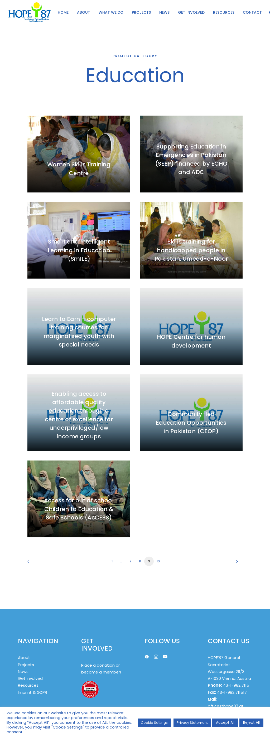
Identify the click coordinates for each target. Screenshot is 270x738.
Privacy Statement (192, 722)
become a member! (101, 672)
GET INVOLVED (191, 12)
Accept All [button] (225, 722)
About (24, 657)
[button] (146, 657)
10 (158, 561)
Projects (26, 664)
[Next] (235, 563)
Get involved (30, 678)
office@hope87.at (226, 706)
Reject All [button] (251, 722)
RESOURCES (223, 12)
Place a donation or (100, 665)
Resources (28, 685)
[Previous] (34, 563)
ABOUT (83, 12)
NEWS (164, 12)
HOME (63, 12)
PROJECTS (141, 12)
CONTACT (252, 12)
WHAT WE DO (111, 12)
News (23, 671)
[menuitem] (63, 12)
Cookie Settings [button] (154, 722)
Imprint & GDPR (32, 692)
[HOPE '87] (29, 12)
